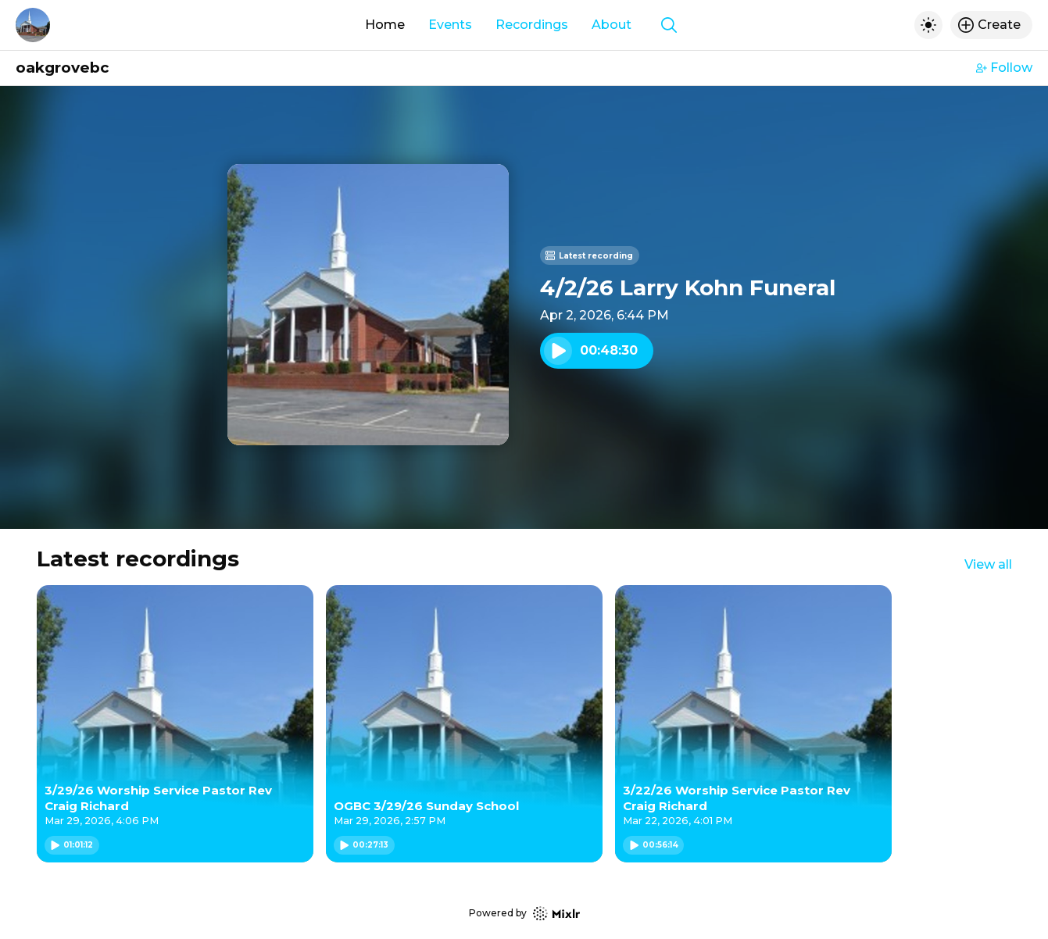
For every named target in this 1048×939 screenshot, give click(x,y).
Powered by (524, 913)
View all (988, 564)
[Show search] (669, 25)
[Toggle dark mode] (928, 25)
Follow (1004, 67)
